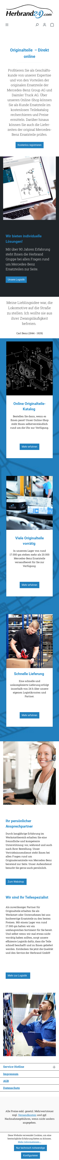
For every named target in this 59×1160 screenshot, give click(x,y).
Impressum (10, 1074)
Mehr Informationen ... (29, 1141)
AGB (6, 1081)
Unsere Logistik (16, 279)
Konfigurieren (30, 1155)
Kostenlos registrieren (30, 144)
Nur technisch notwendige (30, 1147)
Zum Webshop (16, 881)
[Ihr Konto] (44, 25)
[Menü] (7, 25)
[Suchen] (37, 25)
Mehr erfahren (29, 446)
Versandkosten (27, 1115)
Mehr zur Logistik (18, 975)
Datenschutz (11, 1088)
